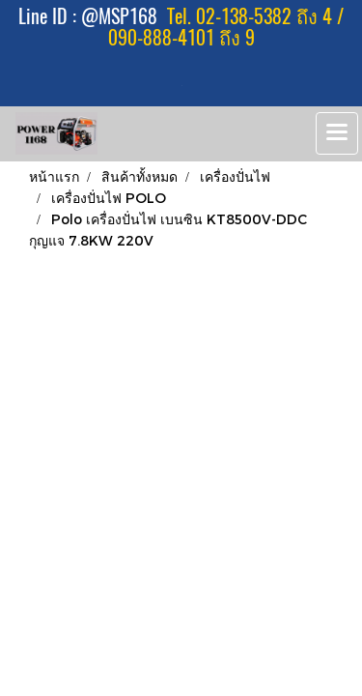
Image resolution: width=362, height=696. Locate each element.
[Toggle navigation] (337, 133)
